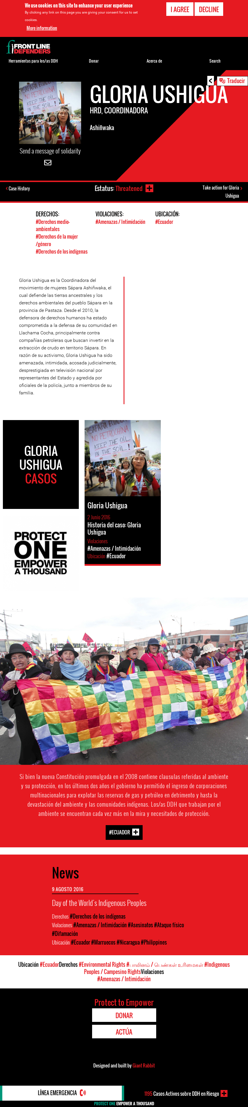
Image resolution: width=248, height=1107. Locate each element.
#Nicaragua (128, 942)
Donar (94, 61)
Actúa (124, 1032)
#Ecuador (164, 222)
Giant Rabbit (144, 1065)
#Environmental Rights (102, 965)
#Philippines (154, 942)
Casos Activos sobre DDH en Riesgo (182, 1093)
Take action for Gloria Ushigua (221, 192)
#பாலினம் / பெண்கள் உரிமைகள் (164, 965)
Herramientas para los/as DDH (33, 61)
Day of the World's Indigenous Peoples (99, 903)
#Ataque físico (169, 925)
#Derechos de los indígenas (61, 251)
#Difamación (65, 934)
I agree (180, 9)
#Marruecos (103, 942)
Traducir (236, 80)
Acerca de (154, 61)
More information (42, 28)
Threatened (128, 188)
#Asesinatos (140, 925)
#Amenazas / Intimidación (120, 222)
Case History (19, 189)
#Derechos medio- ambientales (53, 226)
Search (215, 61)
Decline (209, 9)
